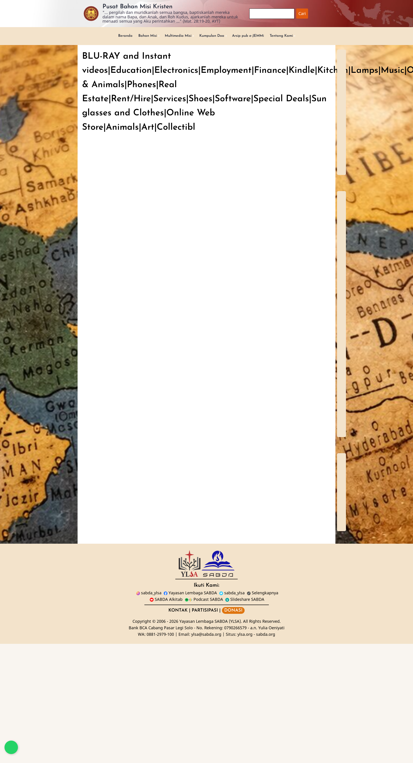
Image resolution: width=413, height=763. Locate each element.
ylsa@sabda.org (206, 635)
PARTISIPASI (205, 611)
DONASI (233, 611)
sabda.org (265, 635)
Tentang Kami (289, 36)
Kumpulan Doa (212, 36)
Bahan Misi (140, 36)
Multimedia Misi (174, 36)
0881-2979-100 (160, 635)
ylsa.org (244, 635)
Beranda (116, 36)
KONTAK (178, 611)
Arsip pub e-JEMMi (252, 36)
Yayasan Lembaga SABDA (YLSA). (210, 622)
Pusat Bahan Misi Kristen (137, 7)
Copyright (142, 622)
